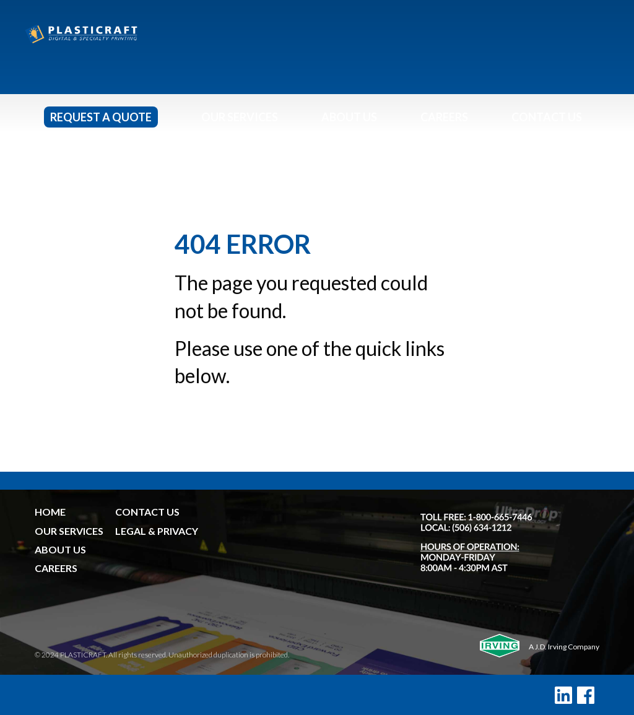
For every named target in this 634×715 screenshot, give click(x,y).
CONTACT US (147, 512)
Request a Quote (101, 117)
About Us (349, 117)
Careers (444, 117)
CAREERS (56, 568)
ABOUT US (60, 549)
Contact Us (546, 117)
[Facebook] (585, 695)
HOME (50, 512)
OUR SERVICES (69, 531)
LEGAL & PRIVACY (156, 531)
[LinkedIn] (563, 695)
